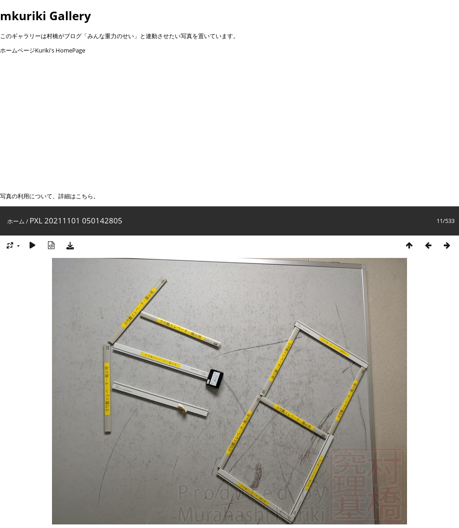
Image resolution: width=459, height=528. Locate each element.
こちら (84, 196)
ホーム (16, 221)
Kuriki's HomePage (60, 50)
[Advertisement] (229, 123)
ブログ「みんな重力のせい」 (102, 36)
